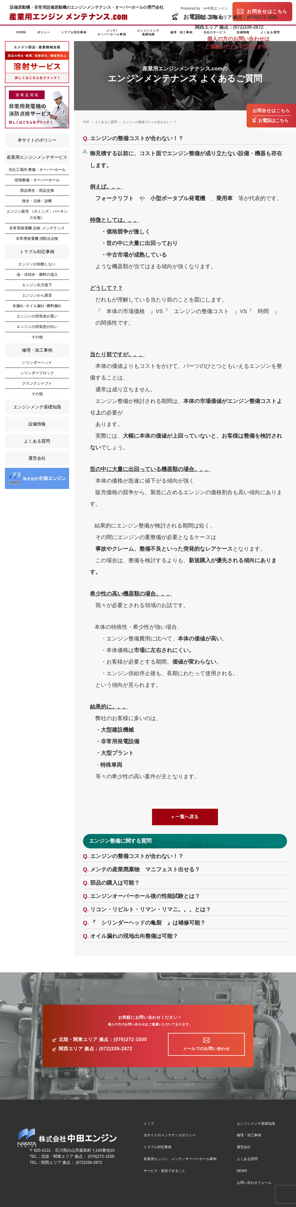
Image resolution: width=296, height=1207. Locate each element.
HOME (21, 32)
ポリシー (43, 32)
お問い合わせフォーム (254, 1183)
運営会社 (37, 458)
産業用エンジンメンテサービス (37, 157)
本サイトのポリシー (37, 140)
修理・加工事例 (181, 32)
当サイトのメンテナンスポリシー (170, 1135)
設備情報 (243, 32)
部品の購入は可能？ (115, 883)
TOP (86, 122)
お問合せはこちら (271, 110)
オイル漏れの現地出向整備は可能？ (134, 936)
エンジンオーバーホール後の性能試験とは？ (145, 896)
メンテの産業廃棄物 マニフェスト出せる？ (145, 869)
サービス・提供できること (164, 1171)
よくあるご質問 (106, 122)
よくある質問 (270, 32)
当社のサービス (215, 32)
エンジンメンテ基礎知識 (148, 32)
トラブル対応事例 (73, 32)
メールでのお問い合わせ (206, 1048)
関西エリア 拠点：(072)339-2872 (95, 1049)
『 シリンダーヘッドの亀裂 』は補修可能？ (148, 923)
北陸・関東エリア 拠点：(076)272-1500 (103, 1039)
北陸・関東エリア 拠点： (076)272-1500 (77, 1156)
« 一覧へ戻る (184, 816)
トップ (149, 1124)
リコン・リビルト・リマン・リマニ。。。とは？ (150, 909)
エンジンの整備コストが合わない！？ (149, 122)
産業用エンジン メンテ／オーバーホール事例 (180, 1159)
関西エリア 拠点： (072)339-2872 (71, 1162)
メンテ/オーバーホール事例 (111, 32)
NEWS (242, 1171)
